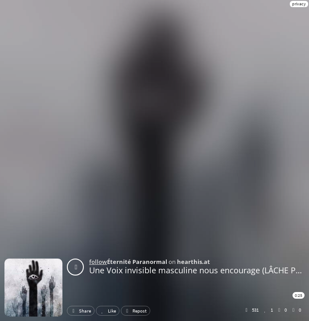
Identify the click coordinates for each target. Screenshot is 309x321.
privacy (299, 4)
